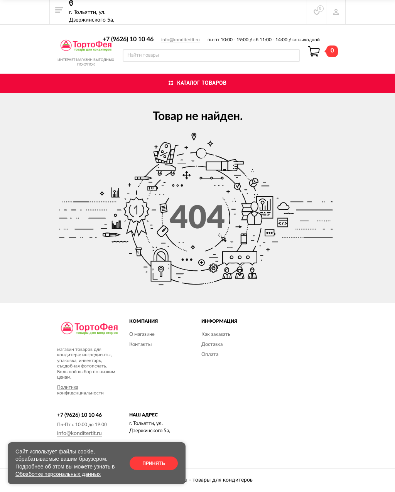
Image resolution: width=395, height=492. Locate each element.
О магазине (142, 334)
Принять (153, 463)
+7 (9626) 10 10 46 (128, 39)
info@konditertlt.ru (180, 39)
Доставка (212, 344)
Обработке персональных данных (58, 474)
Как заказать (215, 334)
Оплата (209, 354)
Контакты (140, 344)
